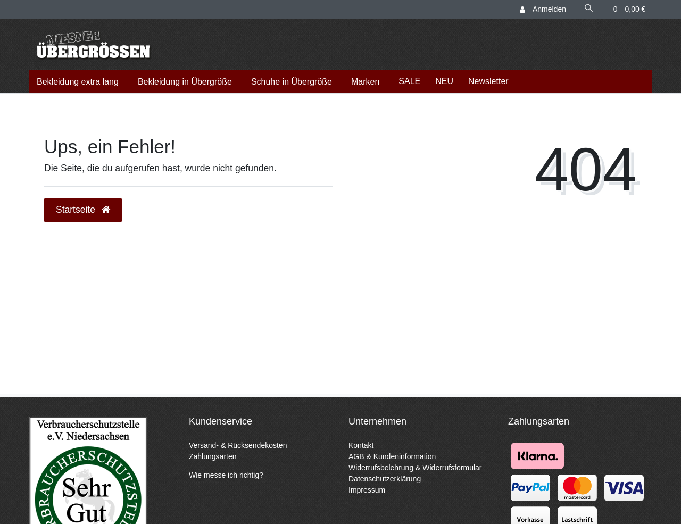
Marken (365, 81)
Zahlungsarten (213, 456)
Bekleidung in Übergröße (185, 81)
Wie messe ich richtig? (226, 475)
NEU (444, 81)
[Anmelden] (544, 9)
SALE (409, 81)
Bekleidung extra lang (78, 81)
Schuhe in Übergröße (291, 81)
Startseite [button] (83, 209)
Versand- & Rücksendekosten (238, 445)
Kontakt (360, 445)
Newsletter (488, 81)
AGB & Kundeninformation (392, 456)
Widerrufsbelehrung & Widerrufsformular (415, 467)
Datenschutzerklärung (384, 479)
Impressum (366, 490)
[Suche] (589, 9)
